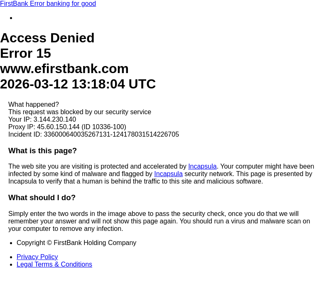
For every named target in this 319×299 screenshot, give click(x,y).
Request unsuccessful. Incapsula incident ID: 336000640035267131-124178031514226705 (159, 149)
